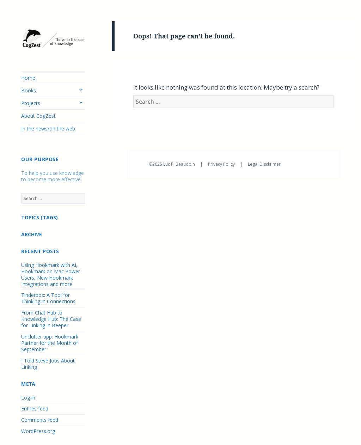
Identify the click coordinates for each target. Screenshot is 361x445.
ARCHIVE (31, 234)
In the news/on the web (48, 128)
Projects (30, 103)
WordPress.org (38, 431)
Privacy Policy (222, 164)
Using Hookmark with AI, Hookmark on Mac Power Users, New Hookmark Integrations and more (50, 274)
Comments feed (39, 419)
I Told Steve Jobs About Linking (48, 363)
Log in (28, 397)
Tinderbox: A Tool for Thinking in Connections (48, 298)
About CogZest (38, 115)
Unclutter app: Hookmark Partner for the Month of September (49, 343)
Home (28, 77)
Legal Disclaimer (264, 164)
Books (28, 90)
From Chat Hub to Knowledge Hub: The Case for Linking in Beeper (51, 319)
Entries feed (34, 408)
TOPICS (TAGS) (39, 217)
